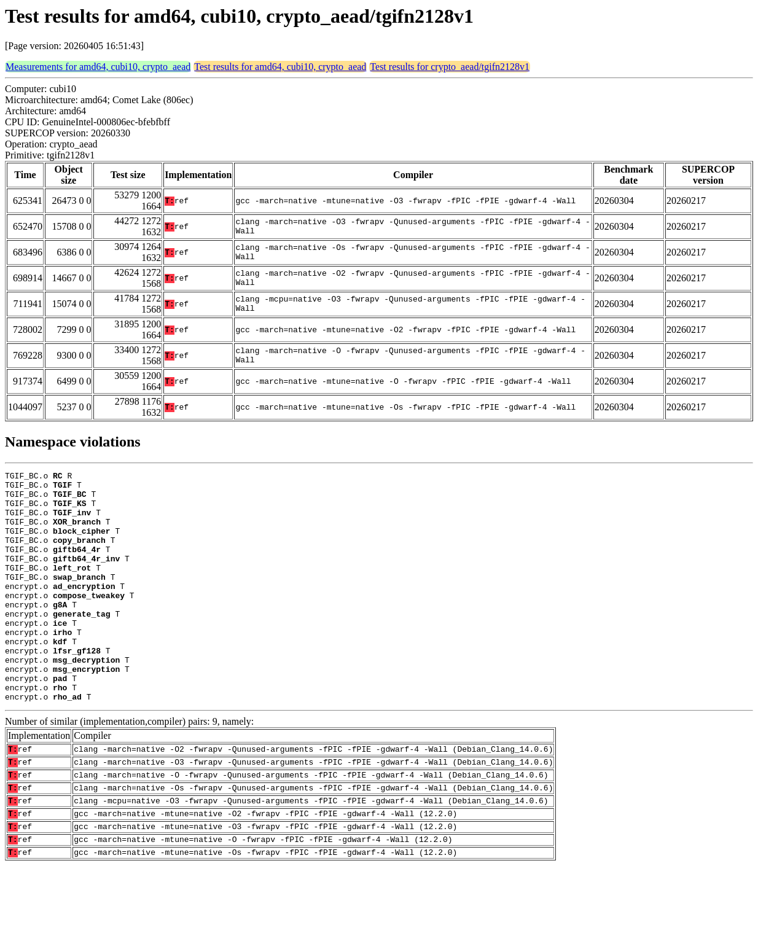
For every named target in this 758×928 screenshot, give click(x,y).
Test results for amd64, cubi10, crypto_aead (280, 66)
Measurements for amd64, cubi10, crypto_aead (98, 66)
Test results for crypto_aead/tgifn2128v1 (449, 66)
